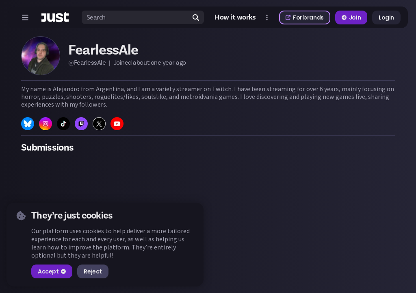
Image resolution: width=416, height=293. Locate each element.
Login (386, 17)
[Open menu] (25, 17)
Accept (52, 271)
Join (351, 17)
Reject (93, 271)
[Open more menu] (267, 17)
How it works (235, 17)
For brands (305, 17)
